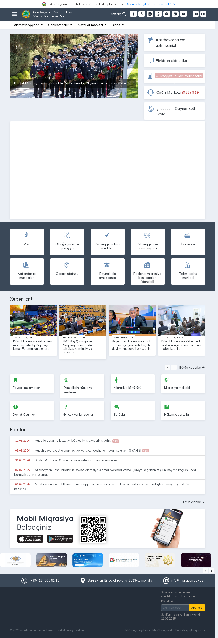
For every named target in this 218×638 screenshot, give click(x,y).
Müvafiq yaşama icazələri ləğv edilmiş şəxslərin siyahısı (66, 441)
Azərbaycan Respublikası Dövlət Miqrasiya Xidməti (52, 14)
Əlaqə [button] (116, 25)
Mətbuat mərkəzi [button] (90, 25)
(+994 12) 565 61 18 (44, 580)
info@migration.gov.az (187, 580)
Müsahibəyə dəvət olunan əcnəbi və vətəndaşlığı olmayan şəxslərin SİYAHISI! (81, 450)
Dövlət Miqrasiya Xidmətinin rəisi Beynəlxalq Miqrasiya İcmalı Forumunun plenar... (32, 345)
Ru (196, 14)
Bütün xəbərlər (192, 367)
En (203, 14)
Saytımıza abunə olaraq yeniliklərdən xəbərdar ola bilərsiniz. (178, 596)
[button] (109, 4)
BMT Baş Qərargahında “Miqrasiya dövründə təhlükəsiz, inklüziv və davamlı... (79, 346)
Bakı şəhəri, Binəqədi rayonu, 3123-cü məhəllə (120, 580)
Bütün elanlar (193, 502)
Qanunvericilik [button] (59, 25)
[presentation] (167, 367)
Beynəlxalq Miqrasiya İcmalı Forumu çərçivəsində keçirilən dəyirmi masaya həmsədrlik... (132, 345)
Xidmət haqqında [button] (27, 25)
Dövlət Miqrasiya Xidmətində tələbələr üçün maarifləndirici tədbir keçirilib (181, 345)
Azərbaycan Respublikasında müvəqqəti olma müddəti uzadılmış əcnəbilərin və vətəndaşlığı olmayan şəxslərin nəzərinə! (101, 486)
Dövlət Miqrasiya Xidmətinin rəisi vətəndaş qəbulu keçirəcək (65, 460)
